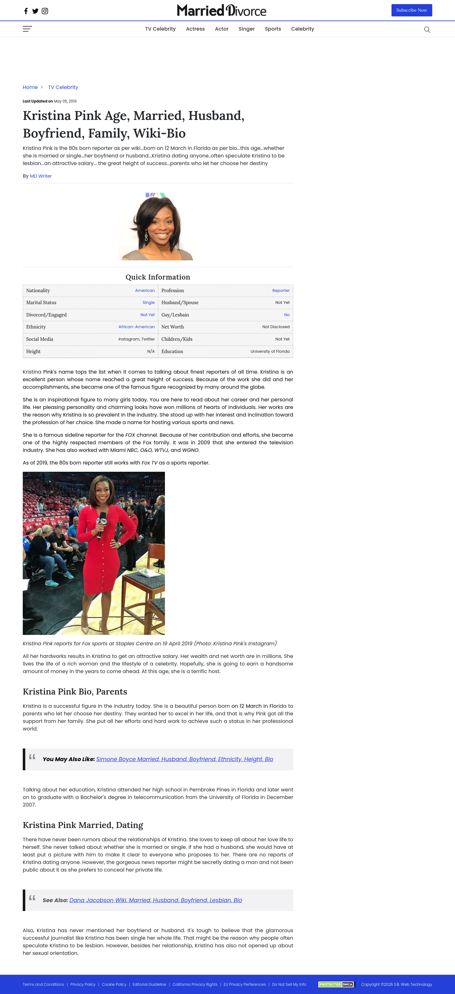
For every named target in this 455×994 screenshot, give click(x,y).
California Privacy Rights (195, 984)
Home (30, 87)
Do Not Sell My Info (289, 984)
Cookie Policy (114, 984)
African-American (136, 326)
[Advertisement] (73, 49)
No (287, 314)
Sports (273, 29)
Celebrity (302, 29)
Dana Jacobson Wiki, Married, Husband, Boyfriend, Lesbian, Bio (156, 900)
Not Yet (148, 314)
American (145, 290)
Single (149, 302)
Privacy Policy (83, 984)
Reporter (281, 290)
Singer (247, 29)
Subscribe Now (412, 10)
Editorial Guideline (149, 984)
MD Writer (41, 176)
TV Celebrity (160, 29)
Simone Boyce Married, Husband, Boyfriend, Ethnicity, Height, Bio (184, 759)
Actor (221, 29)
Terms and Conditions (43, 984)
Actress (195, 29)
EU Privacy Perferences (245, 984)
